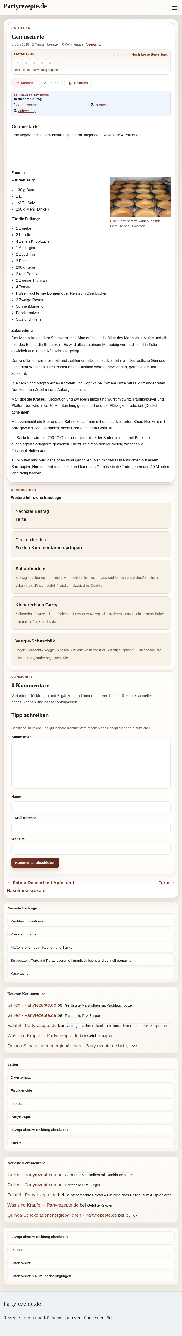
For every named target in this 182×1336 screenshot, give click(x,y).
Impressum (19, 1104)
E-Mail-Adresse (23, 818)
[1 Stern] (17, 62)
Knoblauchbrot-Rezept (28, 921)
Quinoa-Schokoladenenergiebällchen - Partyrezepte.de (62, 1045)
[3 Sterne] (33, 62)
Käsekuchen (20, 973)
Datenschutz (21, 1077)
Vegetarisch (95, 44)
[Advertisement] (91, 153)
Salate (16, 1143)
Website (18, 839)
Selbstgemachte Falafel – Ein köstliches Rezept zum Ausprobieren (118, 1026)
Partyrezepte (21, 1117)
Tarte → (167, 882)
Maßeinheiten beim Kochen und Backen (42, 947)
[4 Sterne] (42, 62)
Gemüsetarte (28, 105)
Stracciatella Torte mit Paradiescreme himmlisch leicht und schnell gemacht (71, 960)
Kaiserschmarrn (23, 934)
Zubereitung (27, 111)
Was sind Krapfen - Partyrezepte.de (42, 1035)
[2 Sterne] (25, 62)
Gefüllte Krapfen (100, 1036)
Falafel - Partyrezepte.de (32, 1025)
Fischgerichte (21, 1090)
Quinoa (131, 1046)
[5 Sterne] (50, 62)
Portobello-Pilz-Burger (82, 1015)
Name (16, 796)
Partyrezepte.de (25, 6)
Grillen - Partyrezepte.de (31, 1005)
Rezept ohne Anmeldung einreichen (39, 1130)
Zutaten (101, 105)
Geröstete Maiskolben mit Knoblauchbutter (99, 1005)
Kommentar (21, 737)
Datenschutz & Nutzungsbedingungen (41, 1276)
